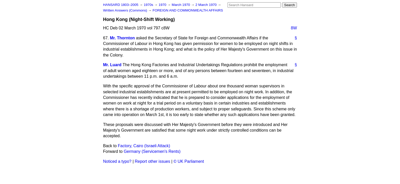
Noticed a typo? (117, 161)
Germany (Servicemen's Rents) (152, 151)
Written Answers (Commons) (125, 10)
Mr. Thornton (122, 38)
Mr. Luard (112, 65)
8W (294, 28)
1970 (163, 5)
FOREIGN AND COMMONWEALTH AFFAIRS (188, 10)
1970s (149, 5)
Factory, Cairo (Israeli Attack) (144, 146)
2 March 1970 (206, 5)
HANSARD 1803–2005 (120, 5)
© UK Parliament (188, 161)
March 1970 (181, 5)
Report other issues (152, 161)
